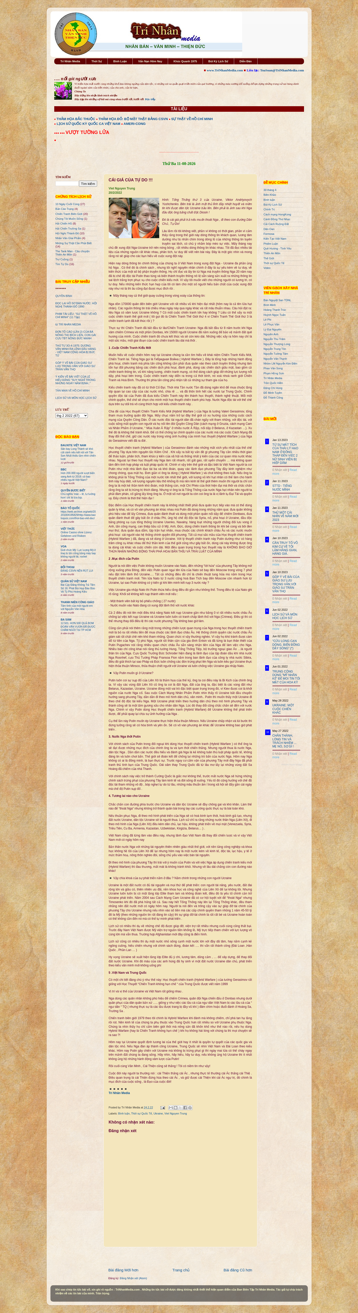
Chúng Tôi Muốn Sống (69, 218)
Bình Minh (270, 304)
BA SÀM (66, 619)
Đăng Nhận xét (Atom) (133, 1278)
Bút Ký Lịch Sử (218, 61)
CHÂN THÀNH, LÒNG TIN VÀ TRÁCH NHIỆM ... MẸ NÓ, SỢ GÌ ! (284, 741)
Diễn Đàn (246, 61)
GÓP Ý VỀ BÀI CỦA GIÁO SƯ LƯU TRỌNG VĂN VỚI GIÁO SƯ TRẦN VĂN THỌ (75, 366)
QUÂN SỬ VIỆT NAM (74, 581)
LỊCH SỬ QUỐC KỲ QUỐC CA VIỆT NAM (88, 124)
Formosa (269, 233)
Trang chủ (180, 1270)
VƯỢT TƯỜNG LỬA (87, 132)
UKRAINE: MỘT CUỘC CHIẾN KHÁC (283, 709)
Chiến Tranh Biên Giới (69, 213)
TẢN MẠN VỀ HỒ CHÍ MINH (73, 390)
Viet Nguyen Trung (175, 1113)
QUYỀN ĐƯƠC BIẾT (73, 490)
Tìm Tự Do (62, 264)
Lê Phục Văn (272, 324)
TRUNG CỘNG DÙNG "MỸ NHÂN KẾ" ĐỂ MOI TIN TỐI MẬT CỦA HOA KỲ (286, 677)
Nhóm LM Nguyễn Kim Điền (280, 363)
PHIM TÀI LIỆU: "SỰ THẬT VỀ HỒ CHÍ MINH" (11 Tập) (76, 315)
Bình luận (124, 1113)
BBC (64, 469)
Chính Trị (269, 209)
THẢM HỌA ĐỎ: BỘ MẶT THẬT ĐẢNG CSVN (133, 119)
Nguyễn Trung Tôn (275, 348)
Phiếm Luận (271, 243)
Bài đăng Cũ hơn (238, 1270)
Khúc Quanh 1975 (185, 61)
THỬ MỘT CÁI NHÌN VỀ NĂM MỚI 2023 (285, 516)
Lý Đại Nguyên (273, 329)
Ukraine (158, 1113)
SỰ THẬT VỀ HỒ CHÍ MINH (192, 119)
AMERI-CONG (135, 124)
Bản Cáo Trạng (65, 208)
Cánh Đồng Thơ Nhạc (277, 219)
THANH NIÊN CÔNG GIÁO (77, 602)
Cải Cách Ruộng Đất (276, 224)
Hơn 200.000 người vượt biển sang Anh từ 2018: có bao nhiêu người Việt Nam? (78, 476)
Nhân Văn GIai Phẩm (68, 238)
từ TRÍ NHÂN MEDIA (68, 324)
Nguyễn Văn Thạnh (275, 358)
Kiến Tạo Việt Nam (275, 238)
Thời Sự (97, 61)
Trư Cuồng (62, 259)
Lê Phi (267, 319)
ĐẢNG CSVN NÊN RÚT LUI (77, 570)
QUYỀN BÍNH (64, 295)
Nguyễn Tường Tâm (276, 353)
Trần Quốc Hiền (273, 382)
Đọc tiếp (150, 99)
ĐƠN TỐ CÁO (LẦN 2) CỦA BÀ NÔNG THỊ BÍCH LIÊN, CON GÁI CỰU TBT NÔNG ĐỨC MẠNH (76, 335)
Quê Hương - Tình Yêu (277, 248)
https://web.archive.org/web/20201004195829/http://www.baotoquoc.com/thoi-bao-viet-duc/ (78, 515)
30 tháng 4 (270, 189)
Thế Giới (269, 258)
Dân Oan (269, 229)
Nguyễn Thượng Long (277, 344)
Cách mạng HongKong (277, 214)
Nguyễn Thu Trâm (274, 339)
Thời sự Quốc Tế (141, 1113)
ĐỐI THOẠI (68, 567)
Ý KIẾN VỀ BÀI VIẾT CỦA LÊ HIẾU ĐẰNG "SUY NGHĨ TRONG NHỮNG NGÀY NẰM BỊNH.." (76, 380)
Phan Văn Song (273, 368)
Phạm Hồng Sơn (274, 373)
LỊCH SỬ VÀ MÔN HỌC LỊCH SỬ (76, 397)
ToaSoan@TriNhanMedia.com (282, 70)
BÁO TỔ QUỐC (70, 508)
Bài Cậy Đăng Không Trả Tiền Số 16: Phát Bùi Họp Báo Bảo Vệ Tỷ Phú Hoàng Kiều (78, 588)
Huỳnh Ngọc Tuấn (275, 314)
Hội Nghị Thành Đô (67, 233)
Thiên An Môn (272, 253)
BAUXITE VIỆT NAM (73, 445)
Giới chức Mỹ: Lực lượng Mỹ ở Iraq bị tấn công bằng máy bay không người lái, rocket (78, 553)
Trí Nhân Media (70, 61)
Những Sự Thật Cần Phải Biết (74, 243)
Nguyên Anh (271, 334)
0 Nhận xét (279, 470)
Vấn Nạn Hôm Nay (150, 61)
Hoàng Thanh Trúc (275, 309)
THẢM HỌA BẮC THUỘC (76, 119)
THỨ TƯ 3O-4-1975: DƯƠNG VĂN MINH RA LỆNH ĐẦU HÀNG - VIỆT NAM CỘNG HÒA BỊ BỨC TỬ (76, 350)
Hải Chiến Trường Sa (68, 228)
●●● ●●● (60, 132)
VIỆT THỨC (68, 528)
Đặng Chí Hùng (273, 387)
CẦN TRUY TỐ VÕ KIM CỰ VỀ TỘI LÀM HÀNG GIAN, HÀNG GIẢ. (285, 548)
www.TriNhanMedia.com (225, 70)
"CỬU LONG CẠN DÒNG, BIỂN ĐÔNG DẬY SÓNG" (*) (286, 644)
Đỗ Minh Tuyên (273, 392)
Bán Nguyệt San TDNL (277, 300)
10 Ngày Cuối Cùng (67, 204)
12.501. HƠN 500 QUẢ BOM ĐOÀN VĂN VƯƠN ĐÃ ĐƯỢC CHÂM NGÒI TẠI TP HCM (78, 626)
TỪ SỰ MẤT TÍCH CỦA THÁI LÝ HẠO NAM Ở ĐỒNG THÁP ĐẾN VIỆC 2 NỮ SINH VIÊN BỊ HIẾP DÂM (285, 454)
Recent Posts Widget (291, 764)
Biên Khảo (270, 194)
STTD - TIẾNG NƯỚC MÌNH (282, 487)
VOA (64, 546)
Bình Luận (120, 61)
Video (267, 267)
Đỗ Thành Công (273, 397)
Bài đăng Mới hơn (123, 1270)
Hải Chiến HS (64, 223)
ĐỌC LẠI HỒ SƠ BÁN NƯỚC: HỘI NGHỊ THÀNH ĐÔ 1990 (76, 305)
